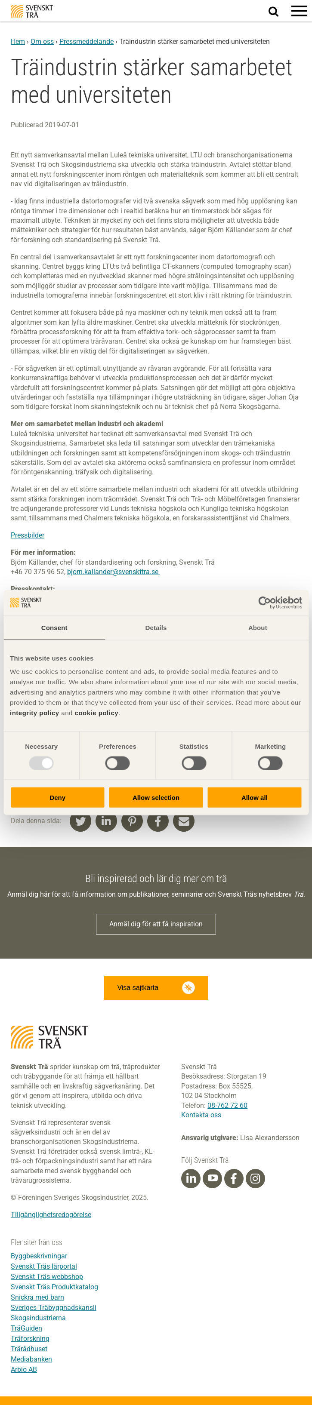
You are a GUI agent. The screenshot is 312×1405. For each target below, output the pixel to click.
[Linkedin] (191, 1179)
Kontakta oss (201, 1115)
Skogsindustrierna (38, 1318)
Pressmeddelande (86, 41)
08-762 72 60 (227, 1105)
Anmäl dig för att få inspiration (156, 924)
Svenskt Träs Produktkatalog (54, 1287)
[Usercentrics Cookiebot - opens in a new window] (264, 602)
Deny (57, 797)
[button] (299, 11)
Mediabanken (31, 1359)
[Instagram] (255, 1179)
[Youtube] (212, 1178)
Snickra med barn (37, 1297)
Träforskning (30, 1338)
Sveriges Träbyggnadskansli (53, 1308)
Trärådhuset (29, 1349)
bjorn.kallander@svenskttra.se (113, 572)
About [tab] (257, 627)
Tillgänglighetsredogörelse (51, 1215)
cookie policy (97, 712)
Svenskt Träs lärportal (44, 1266)
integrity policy (34, 712)
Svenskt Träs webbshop (47, 1277)
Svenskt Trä (32, 11)
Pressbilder (27, 535)
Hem (18, 41)
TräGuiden (26, 1328)
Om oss (42, 41)
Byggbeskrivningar (39, 1256)
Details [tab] (156, 627)
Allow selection (156, 797)
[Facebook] (233, 1179)
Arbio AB (24, 1369)
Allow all (254, 797)
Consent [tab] (54, 627)
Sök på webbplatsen (278, 11)
